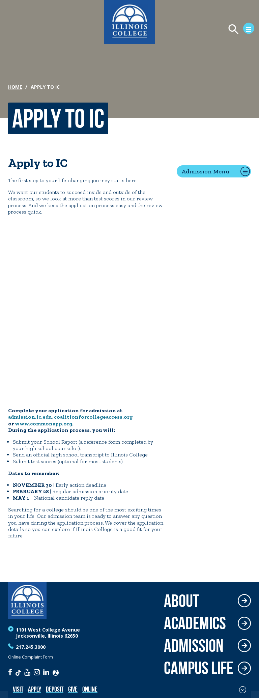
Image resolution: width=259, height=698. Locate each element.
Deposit (54, 689)
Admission (194, 646)
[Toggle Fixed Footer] (242, 689)
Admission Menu (205, 171)
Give (73, 689)
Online (89, 689)
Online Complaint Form (30, 657)
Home (15, 87)
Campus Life (198, 668)
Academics (195, 623)
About (181, 601)
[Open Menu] (238, 30)
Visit (18, 689)
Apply (34, 689)
